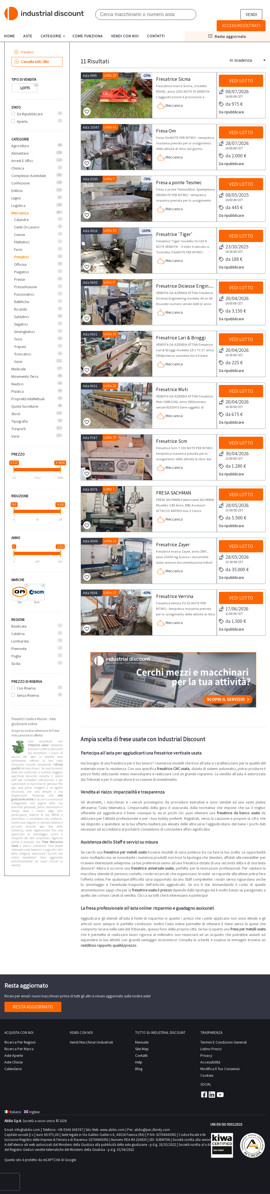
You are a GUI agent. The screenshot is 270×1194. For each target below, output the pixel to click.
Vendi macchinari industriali (91, 1042)
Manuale (141, 1042)
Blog (138, 1068)
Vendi (251, 14)
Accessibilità (210, 1062)
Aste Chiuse (13, 1062)
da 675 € (231, 414)
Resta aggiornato (33, 1007)
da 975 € (231, 104)
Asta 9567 (90, 437)
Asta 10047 (91, 127)
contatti (156, 35)
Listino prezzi (211, 1048)
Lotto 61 (110, 127)
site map (142, 1048)
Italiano (12, 1112)
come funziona (87, 35)
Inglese (32, 1112)
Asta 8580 (90, 179)
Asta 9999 (90, 75)
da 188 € (230, 259)
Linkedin (212, 1094)
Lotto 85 (110, 230)
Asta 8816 (90, 230)
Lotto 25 (110, 592)
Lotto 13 (110, 334)
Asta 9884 (90, 593)
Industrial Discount (44, 13)
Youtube (220, 1094)
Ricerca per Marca (19, 1048)
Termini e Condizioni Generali (223, 1042)
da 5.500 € (232, 518)
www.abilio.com (112, 1129)
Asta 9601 (90, 334)
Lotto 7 (109, 178)
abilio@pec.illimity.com (152, 1129)
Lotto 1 (109, 489)
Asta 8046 (90, 541)
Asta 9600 (90, 282)
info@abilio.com (27, 1129)
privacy (206, 1055)
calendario (13, 1068)
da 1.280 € (232, 466)
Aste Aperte (13, 1055)
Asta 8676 (90, 489)
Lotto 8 (109, 282)
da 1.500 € (232, 621)
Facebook (203, 1094)
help (138, 1062)
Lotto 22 (110, 385)
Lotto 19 (110, 437)
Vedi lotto (241, 81)
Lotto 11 (110, 541)
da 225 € (231, 362)
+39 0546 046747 (70, 1129)
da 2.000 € (232, 156)
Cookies (206, 1075)
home (9, 35)
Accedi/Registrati (241, 25)
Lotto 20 (110, 75)
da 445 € (231, 207)
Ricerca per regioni (20, 1042)
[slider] (60, 470)
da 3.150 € (232, 311)
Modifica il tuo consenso (220, 1068)
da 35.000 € (234, 569)
